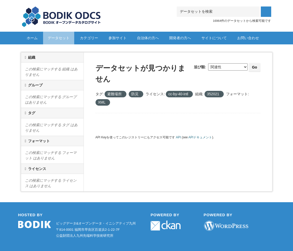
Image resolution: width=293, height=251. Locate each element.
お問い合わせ (248, 38)
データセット (59, 38)
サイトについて (214, 38)
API (178, 137)
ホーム (32, 38)
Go (254, 67)
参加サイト (117, 38)
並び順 (199, 67)
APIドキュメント (200, 137)
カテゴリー (89, 38)
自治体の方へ (148, 38)
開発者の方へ (180, 38)
